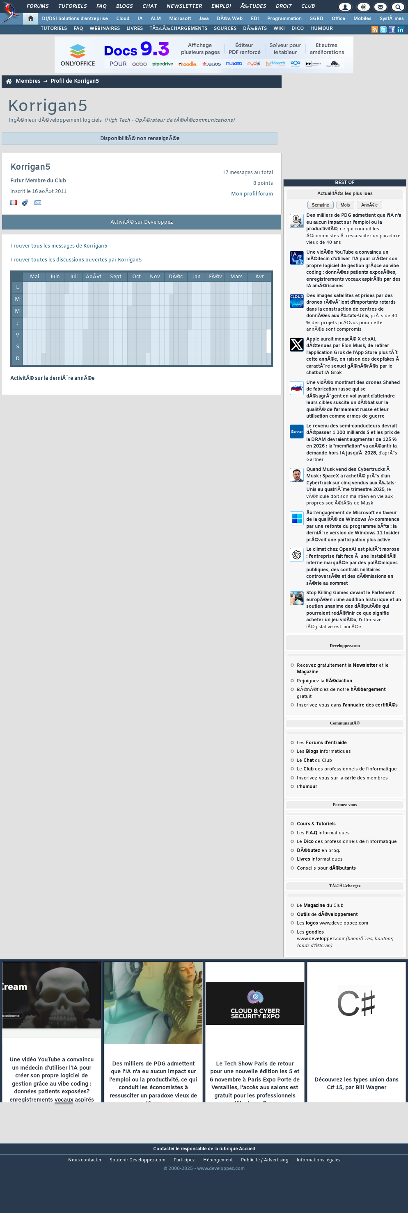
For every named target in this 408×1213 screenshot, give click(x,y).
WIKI (279, 29)
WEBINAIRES (104, 29)
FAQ (101, 6)
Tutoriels (72, 6)
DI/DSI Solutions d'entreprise (75, 19)
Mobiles (362, 19)
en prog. (318, 851)
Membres (28, 81)
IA (140, 19)
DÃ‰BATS (255, 29)
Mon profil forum (252, 194)
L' (307, 787)
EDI (255, 19)
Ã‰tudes (253, 6)
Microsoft (180, 19)
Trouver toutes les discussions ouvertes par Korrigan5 (76, 260)
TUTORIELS (54, 29)
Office (338, 19)
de (327, 915)
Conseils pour (326, 868)
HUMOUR (321, 29)
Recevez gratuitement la (337, 665)
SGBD (316, 19)
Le (305, 760)
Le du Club (320, 906)
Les (322, 743)
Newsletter (184, 6)
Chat (150, 6)
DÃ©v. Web (230, 19)
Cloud (122, 19)
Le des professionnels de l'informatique (347, 769)
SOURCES (225, 29)
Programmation (284, 19)
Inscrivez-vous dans (347, 705)
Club (307, 6)
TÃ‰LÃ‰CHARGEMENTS (178, 29)
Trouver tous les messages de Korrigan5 (58, 246)
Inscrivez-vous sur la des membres (342, 778)
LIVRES (134, 29)
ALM (156, 19)
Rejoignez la (324, 681)
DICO (297, 29)
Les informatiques (324, 751)
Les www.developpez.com (332, 923)
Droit (283, 6)
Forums (37, 6)
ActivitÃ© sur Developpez (141, 222)
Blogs (124, 6)
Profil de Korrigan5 (74, 81)
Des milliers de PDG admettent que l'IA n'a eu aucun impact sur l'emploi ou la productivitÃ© (353, 229)
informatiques (320, 859)
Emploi (221, 6)
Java (204, 19)
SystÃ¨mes (392, 19)
